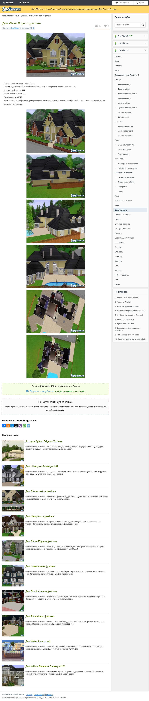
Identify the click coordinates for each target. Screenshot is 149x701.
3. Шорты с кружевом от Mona (127, 306)
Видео (117, 70)
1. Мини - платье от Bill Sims (126, 298)
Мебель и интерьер (123, 215)
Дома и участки (121, 210)
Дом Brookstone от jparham (41, 591)
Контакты (49, 695)
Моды (117, 205)
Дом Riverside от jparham (39, 616)
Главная (29, 695)
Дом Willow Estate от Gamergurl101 (45, 666)
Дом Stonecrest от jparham (40, 491)
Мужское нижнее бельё (127, 108)
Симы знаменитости (126, 145)
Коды (117, 61)
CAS (116, 280)
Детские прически (125, 136)
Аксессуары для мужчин (127, 168)
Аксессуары (119, 159)
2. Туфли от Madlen (123, 302)
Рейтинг (24, 3)
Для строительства (122, 224)
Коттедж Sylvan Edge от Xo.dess (43, 441)
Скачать (118, 57)
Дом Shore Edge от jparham (41, 541)
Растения (118, 270)
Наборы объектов (122, 275)
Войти (140, 3)
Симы (117, 140)
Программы (119, 243)
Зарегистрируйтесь (39, 391)
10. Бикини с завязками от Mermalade (130, 339)
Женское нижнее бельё (127, 94)
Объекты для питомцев (124, 238)
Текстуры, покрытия (123, 229)
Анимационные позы (123, 201)
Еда (116, 266)
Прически (119, 122)
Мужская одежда (124, 98)
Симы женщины (124, 150)
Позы (117, 196)
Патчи (117, 284)
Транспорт (119, 257)
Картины (118, 261)
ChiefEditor (15, 28)
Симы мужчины (124, 154)
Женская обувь (124, 89)
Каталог (8, 3)
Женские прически (125, 126)
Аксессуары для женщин (128, 163)
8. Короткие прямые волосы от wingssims (127, 329)
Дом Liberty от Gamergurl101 (41, 466)
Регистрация (122, 3)
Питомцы (118, 233)
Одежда (118, 80)
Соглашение (39, 695)
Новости (118, 66)
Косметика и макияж (126, 177)
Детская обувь (123, 117)
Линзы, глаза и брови (126, 182)
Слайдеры (119, 252)
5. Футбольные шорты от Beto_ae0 (129, 315)
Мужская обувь (124, 103)
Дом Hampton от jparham (39, 516)
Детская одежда (124, 112)
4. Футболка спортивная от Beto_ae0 (130, 311)
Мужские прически (125, 131)
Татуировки (122, 187)
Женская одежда (124, 84)
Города (117, 219)
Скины (120, 191)
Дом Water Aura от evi (37, 641)
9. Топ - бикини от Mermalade (127, 335)
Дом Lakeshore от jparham (40, 566)
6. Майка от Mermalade (124, 319)
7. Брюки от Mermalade (124, 324)
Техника (118, 247)
